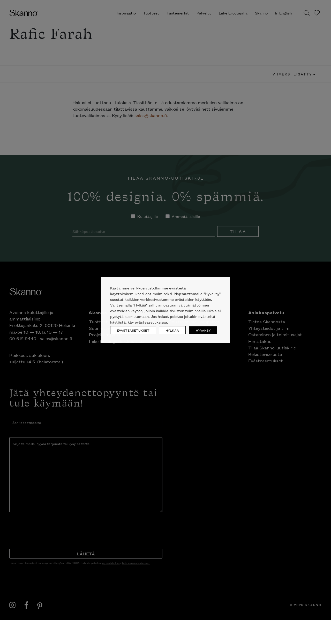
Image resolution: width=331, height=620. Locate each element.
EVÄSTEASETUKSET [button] (133, 329)
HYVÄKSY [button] (203, 329)
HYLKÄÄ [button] (172, 329)
